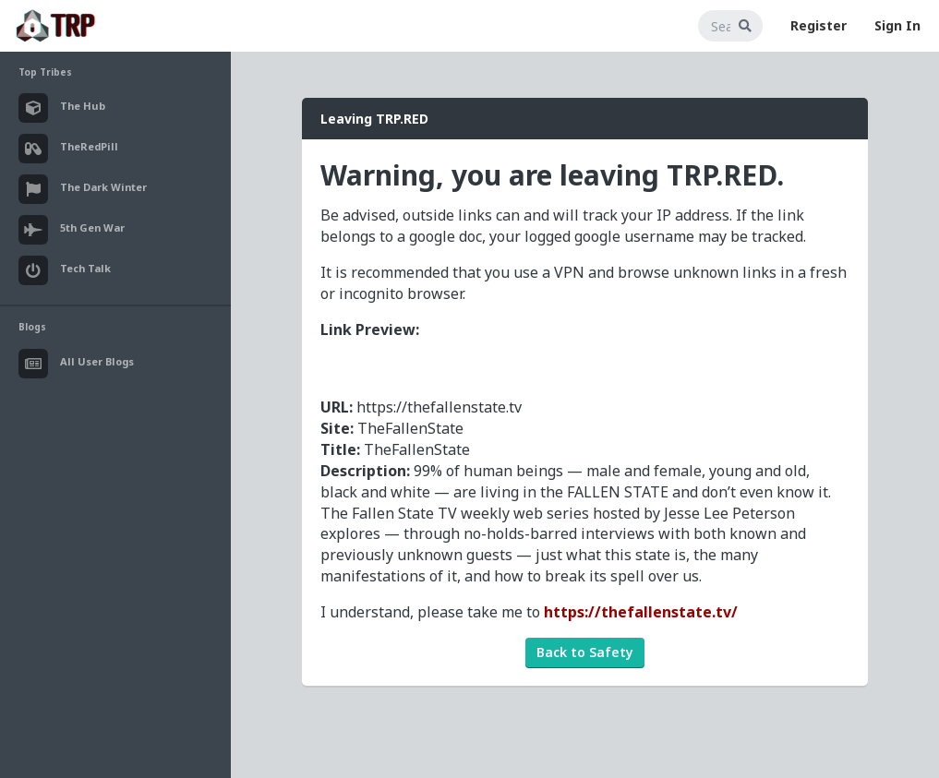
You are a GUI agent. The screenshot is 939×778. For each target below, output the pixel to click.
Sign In (897, 25)
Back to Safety (584, 652)
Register (818, 25)
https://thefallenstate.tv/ (641, 612)
